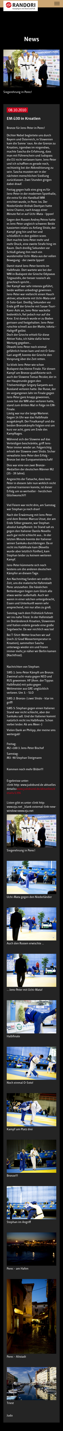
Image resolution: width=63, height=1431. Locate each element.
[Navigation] (57, 4)
